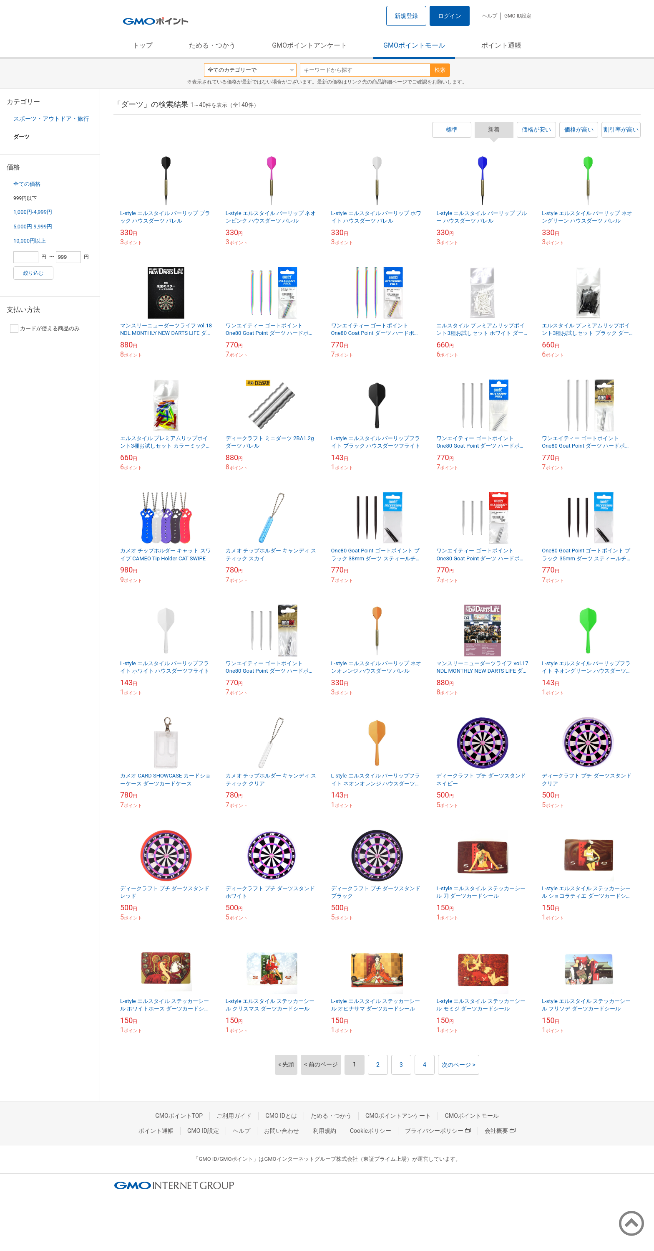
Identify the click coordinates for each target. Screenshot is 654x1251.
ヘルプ (489, 16)
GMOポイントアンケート (309, 45)
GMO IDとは (281, 1115)
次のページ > (458, 1064)
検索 (440, 70)
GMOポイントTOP (179, 1115)
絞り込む (33, 273)
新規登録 (406, 16)
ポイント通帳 (501, 45)
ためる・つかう (212, 45)
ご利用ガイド (234, 1115)
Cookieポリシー (370, 1130)
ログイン (449, 16)
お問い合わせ (281, 1130)
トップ (143, 45)
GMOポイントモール (414, 45)
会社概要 (500, 1130)
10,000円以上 (29, 241)
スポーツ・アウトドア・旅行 (51, 118)
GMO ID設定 (517, 16)
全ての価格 (26, 184)
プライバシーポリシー (438, 1130)
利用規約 (324, 1130)
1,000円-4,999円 (32, 212)
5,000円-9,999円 (32, 226)
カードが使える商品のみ (45, 328)
